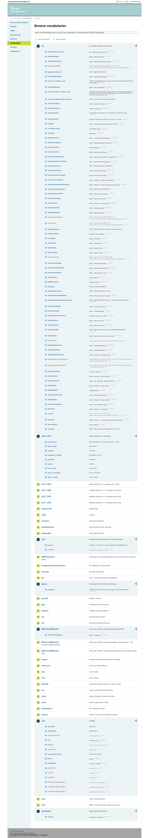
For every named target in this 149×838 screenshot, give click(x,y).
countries (51, 590)
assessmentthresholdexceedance (60, 99)
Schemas (13, 39)
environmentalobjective (56, 157)
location (51, 451)
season (50, 464)
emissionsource (53, 152)
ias (42, 617)
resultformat (52, 336)
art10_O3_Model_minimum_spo (59, 92)
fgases (44, 584)
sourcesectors (53, 376)
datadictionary (47, 527)
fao (42, 578)
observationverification (56, 268)
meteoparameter (53, 208)
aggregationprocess (55, 72)
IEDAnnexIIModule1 (50, 629)
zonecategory (53, 424)
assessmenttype (53, 103)
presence (51, 459)
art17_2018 (46, 503)
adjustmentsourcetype (56, 52)
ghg (43, 605)
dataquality (46, 533)
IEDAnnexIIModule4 (50, 651)
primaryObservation (55, 291)
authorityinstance (54, 108)
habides (44, 611)
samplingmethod (54, 350)
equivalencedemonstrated (57, 161)
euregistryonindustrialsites (53, 566)
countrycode (52, 442)
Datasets (13, 26)
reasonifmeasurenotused (57, 315)
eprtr (43, 539)
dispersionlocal (53, 138)
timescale (51, 409)
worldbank (46, 811)
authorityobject (53, 113)
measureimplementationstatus (58, 184)
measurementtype (54, 198)
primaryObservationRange (57, 295)
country (50, 817)
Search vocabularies (44, 39)
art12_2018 (46, 484)
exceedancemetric (54, 166)
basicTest (51, 726)
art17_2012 (46, 496)
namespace (52, 243)
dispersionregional (54, 142)
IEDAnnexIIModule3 (50, 642)
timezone (51, 420)
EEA (19, 1)
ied (42, 623)
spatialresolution (54, 381)
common (45, 521)
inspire (44, 660)
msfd (43, 696)
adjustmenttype (53, 56)
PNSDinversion (53, 282)
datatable (51, 133)
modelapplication (54, 212)
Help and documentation (19, 22)
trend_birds (52, 468)
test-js (50, 758)
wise (43, 805)
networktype (52, 248)
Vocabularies (15, 43)
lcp (42, 690)
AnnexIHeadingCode (55, 635)
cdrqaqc (51, 124)
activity (50, 545)
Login (120, 1)
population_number (55, 455)
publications (46, 708)
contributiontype (54, 128)
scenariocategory (54, 371)
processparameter (54, 306)
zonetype (51, 429)
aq (42, 46)
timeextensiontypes (55, 404)
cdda (43, 515)
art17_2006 (46, 490)
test (43, 721)
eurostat (45, 572)
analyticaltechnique (55, 76)
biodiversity (46, 509)
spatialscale (52, 385)
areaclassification (54, 87)
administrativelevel (54, 61)
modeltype (51, 238)
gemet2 (44, 598)
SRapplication (53, 390)
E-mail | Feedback (17, 831)
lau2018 (44, 684)
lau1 (43, 672)
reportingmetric (53, 325)
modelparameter (53, 229)
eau (49, 740)
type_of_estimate (54, 473)
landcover (45, 666)
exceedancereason (54, 170)
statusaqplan (52, 399)
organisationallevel (54, 272)
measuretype (52, 203)
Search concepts (61, 39)
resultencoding (53, 330)
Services (13, 47)
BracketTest (52, 731)
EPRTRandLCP (48, 557)
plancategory (52, 277)
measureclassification (55, 180)
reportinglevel (53, 320)
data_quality (52, 446)
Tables (12, 31)
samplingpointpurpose (56, 354)
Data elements (15, 35)
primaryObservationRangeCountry (60, 300)
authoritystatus (53, 119)
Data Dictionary (27, 18)
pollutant (51, 287)
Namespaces (15, 51)
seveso (44, 715)
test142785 (51, 763)
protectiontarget (53, 311)
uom (43, 799)
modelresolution (53, 234)
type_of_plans (53, 477)
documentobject (53, 147)
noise (43, 702)
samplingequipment (55, 345)
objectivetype (52, 252)
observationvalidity (54, 263)
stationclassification (55, 395)
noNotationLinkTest (55, 754)
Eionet (19, 18)
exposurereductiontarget (56, 175)
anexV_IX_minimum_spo (56, 81)
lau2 (43, 678)
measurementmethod (55, 193)
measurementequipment (56, 189)
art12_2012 (46, 436)
